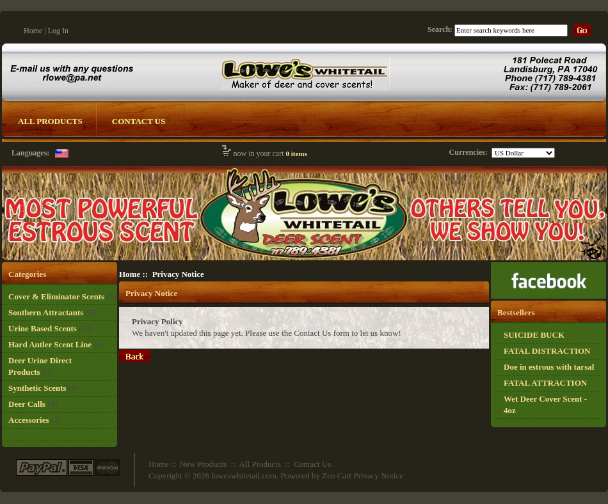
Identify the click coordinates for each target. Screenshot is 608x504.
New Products (203, 464)
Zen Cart (336, 475)
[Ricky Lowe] (548, 296)
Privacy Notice (378, 475)
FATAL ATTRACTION (545, 383)
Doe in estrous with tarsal (549, 367)
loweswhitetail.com (243, 475)
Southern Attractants (45, 312)
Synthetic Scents (37, 388)
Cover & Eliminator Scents (56, 296)
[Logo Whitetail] (304, 259)
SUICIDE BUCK (534, 335)
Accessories (28, 420)
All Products (50, 121)
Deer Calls (26, 404)
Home (33, 30)
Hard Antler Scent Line (50, 344)
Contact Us (139, 121)
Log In (58, 30)
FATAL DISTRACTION (547, 351)
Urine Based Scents (42, 328)
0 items (296, 153)
